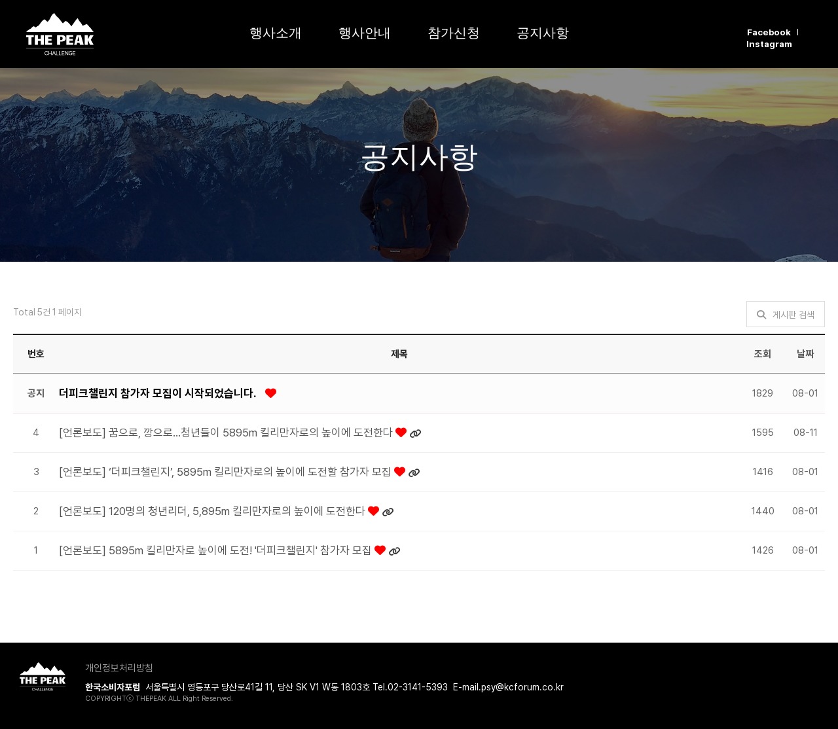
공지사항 (543, 33)
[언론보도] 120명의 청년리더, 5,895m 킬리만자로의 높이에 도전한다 (213, 511)
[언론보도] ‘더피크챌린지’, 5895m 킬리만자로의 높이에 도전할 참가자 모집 (226, 471)
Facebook (769, 32)
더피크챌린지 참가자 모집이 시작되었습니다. (159, 393)
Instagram (769, 44)
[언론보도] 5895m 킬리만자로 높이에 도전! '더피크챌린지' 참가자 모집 (216, 550)
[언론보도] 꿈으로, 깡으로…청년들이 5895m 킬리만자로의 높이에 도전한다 (227, 432)
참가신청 (454, 33)
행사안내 (364, 33)
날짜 (805, 354)
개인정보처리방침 (119, 668)
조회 (762, 354)
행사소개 (275, 33)
